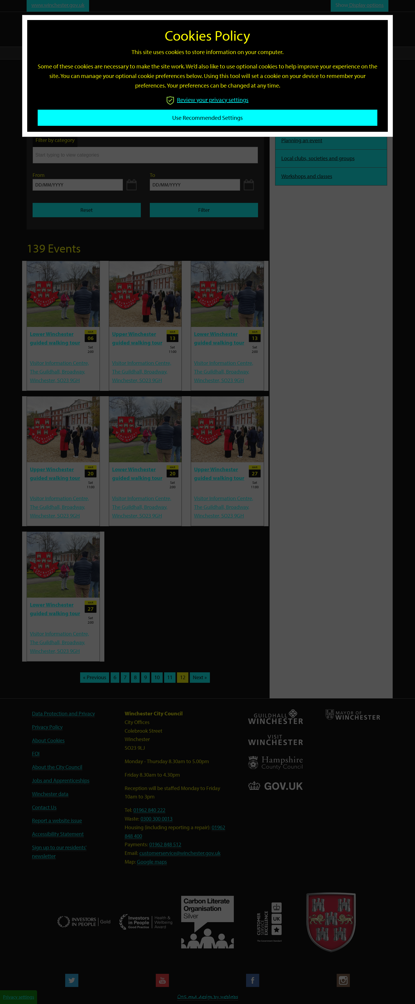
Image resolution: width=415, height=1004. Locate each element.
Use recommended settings (207, 117)
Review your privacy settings (207, 99)
